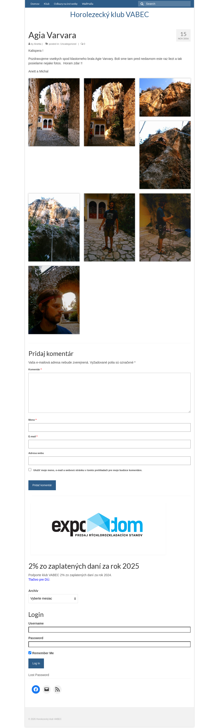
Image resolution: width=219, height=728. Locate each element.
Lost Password (38, 675)
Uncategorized (68, 44)
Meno (32, 419)
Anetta (37, 44)
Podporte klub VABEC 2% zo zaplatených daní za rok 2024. (70, 575)
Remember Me (41, 653)
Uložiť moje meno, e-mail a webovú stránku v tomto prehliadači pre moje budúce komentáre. (87, 470)
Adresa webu (36, 453)
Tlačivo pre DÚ (38, 579)
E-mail (32, 436)
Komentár (35, 369)
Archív (33, 591)
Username (36, 623)
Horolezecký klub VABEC (109, 14)
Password (35, 638)
